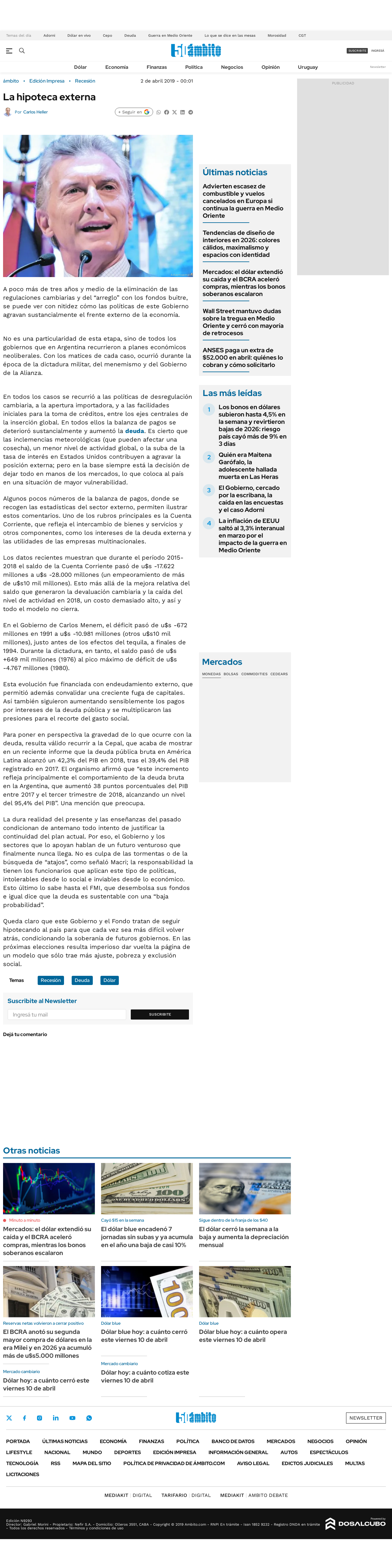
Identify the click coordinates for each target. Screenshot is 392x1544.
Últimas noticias (65, 1441)
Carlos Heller (35, 112)
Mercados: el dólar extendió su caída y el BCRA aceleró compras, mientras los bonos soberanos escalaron (244, 283)
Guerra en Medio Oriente (170, 35)
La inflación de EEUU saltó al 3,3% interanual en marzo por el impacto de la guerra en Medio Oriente (253, 535)
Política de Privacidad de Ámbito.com (174, 1463)
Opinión (271, 67)
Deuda (130, 35)
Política (194, 67)
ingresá (377, 50)
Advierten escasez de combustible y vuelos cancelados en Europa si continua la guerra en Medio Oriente (243, 201)
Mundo (92, 1452)
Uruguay (308, 67)
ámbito (11, 81)
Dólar (80, 67)
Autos (289, 1452)
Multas (355, 1463)
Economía (116, 67)
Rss (55, 1463)
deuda (134, 431)
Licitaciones (22, 1474)
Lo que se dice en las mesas (230, 35)
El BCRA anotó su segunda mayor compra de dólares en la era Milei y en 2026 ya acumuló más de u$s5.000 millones (47, 1344)
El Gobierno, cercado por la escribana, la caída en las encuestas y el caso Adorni (251, 499)
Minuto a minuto (24, 1220)
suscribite (357, 50)
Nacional (57, 1452)
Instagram (39, 1418)
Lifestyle (19, 1452)
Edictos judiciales (307, 1463)
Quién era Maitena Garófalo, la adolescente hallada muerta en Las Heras (248, 466)
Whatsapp (89, 1418)
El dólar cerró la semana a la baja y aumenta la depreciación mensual (244, 1237)
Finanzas (157, 67)
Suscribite (160, 1014)
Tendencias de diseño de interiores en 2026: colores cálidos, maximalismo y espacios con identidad (241, 244)
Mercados (281, 1441)
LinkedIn (55, 1418)
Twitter (9, 1418)
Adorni (49, 35)
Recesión (85, 81)
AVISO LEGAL (253, 1463)
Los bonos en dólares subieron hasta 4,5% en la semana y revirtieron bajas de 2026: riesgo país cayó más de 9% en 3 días (253, 425)
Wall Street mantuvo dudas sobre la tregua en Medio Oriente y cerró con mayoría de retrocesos (243, 322)
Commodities (254, 674)
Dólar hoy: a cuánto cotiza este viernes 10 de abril (145, 1376)
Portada (18, 1441)
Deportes (127, 1452)
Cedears (279, 674)
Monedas (211, 674)
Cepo (107, 35)
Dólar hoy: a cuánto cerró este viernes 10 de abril (46, 1384)
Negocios (232, 67)
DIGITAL (128, 1495)
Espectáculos (329, 1452)
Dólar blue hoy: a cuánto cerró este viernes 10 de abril (144, 1336)
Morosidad (277, 35)
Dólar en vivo (79, 35)
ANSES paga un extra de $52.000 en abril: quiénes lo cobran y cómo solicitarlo (243, 357)
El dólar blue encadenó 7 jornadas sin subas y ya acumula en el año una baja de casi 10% (147, 1237)
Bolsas (231, 674)
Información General (238, 1452)
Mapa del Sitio (92, 1463)
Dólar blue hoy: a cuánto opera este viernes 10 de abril (243, 1336)
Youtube (72, 1418)
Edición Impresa (174, 1452)
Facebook (24, 1418)
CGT (302, 35)
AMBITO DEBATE (254, 1495)
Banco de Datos (233, 1441)
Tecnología (22, 1463)
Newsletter (378, 66)
